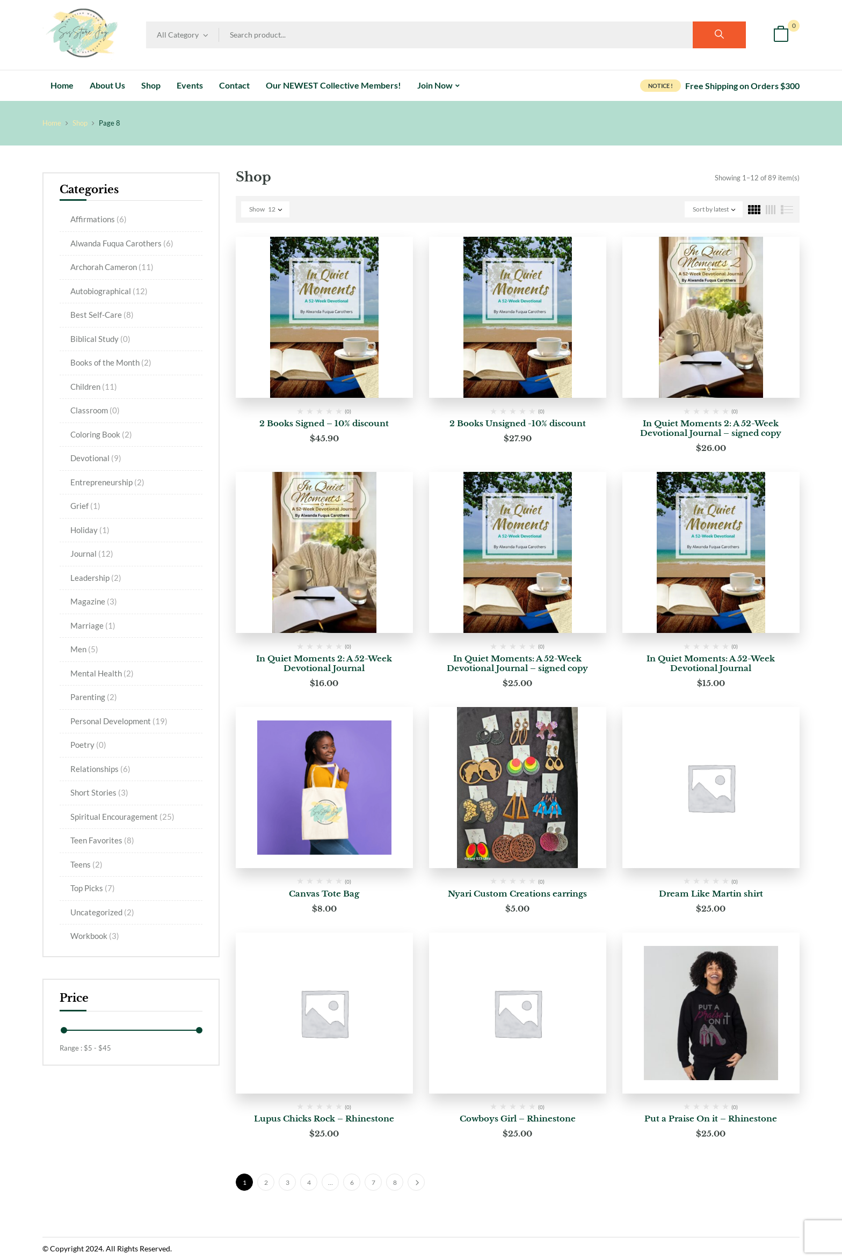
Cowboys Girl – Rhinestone (518, 1118)
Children (93, 386)
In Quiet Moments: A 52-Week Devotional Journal (711, 663)
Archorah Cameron (112, 267)
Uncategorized (102, 912)
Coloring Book (101, 434)
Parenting (93, 697)
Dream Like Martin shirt (711, 893)
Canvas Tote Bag (324, 893)
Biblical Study (100, 339)
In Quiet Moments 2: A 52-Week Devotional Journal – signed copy (710, 428)
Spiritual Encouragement (122, 816)
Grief (85, 506)
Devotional (95, 458)
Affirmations (98, 219)
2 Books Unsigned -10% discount (517, 423)
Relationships (100, 769)
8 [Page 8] (395, 1182)
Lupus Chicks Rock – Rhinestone (324, 1118)
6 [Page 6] (352, 1182)
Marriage (92, 625)
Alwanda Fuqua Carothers (121, 243)
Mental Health (102, 673)
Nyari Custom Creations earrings (517, 893)
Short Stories (99, 792)
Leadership (95, 577)
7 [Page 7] (373, 1182)
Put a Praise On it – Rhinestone (710, 1118)
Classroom (95, 410)
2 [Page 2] (266, 1182)
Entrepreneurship (107, 482)
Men (84, 649)
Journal (91, 553)
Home (51, 123)
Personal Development (119, 721)
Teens (86, 864)
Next (416, 1182)
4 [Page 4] (309, 1182)
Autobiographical (109, 291)
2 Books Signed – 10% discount (324, 423)
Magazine (93, 601)
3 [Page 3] (287, 1182)
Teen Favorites (102, 840)
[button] (781, 35)
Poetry (88, 744)
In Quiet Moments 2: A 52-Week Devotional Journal (324, 663)
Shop (80, 123)
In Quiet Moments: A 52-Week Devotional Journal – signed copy (517, 663)
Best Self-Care (102, 314)
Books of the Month (110, 362)
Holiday (90, 530)
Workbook (94, 936)
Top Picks (92, 888)
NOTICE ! (660, 85)
